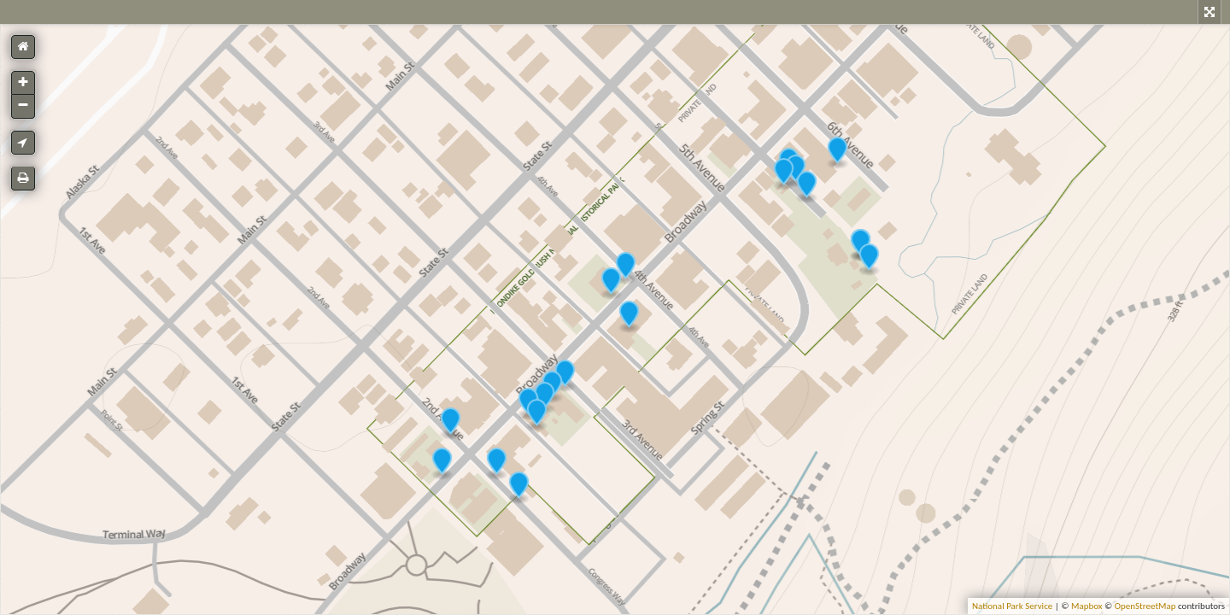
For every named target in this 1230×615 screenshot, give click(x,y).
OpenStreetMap (1145, 606)
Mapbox (1087, 606)
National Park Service (1012, 606)
